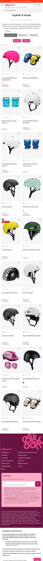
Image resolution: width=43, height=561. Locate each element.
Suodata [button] (17, 40)
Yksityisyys (21, 460)
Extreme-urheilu (19, 20)
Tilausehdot (4, 455)
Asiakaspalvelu (5, 452)
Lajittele (26, 40)
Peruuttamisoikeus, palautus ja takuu (27, 452)
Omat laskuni (4, 458)
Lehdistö (20, 466)
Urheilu (11, 20)
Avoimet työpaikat (6, 466)
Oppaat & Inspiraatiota (7, 460)
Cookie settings (5, 463)
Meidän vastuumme (23, 463)
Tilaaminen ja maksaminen (24, 458)
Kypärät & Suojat (11, 35)
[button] (2, 5)
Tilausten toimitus (22, 455)
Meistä (3, 469)
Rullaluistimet (23, 35)
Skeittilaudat (33, 35)
